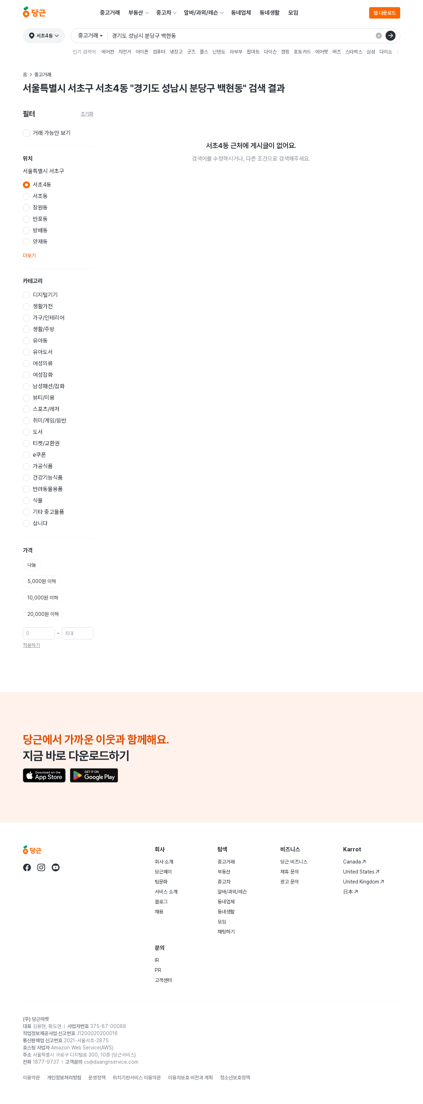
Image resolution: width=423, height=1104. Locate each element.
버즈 (336, 52)
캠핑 (285, 52)
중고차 (163, 12)
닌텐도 (219, 52)
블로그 (161, 902)
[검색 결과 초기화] (379, 35)
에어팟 (321, 52)
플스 (204, 52)
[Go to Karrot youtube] (55, 867)
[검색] (391, 36)
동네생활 (270, 12)
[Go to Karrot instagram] (41, 867)
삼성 (371, 52)
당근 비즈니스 (293, 862)
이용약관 (31, 1077)
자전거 (124, 52)
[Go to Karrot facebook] (27, 867)
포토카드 (302, 52)
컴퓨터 (159, 52)
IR (157, 960)
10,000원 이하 (42, 598)
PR (158, 970)
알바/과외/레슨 (201, 12)
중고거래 (110, 12)
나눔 (31, 565)
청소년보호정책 (235, 1077)
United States (361, 872)
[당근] (34, 12)
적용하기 (31, 645)
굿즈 (191, 52)
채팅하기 (226, 932)
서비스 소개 (166, 892)
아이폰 (142, 52)
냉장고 (176, 52)
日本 (350, 892)
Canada (354, 862)
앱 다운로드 (384, 13)
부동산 (135, 12)
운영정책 (97, 1077)
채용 (159, 912)
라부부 (236, 52)
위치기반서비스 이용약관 (137, 1077)
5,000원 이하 (41, 581)
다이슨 (270, 52)
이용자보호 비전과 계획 (190, 1077)
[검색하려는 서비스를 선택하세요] (93, 35)
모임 (293, 12)
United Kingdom (363, 882)
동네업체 (241, 12)
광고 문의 (289, 882)
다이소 (385, 52)
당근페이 (163, 872)
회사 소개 (164, 862)
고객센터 (163, 980)
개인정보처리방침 (64, 1077)
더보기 (29, 255)
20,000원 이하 (43, 614)
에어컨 (107, 52)
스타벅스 (353, 52)
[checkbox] (58, 133)
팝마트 (253, 52)
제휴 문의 (289, 872)
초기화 (87, 114)
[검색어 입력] (253, 35)
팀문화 (161, 882)
